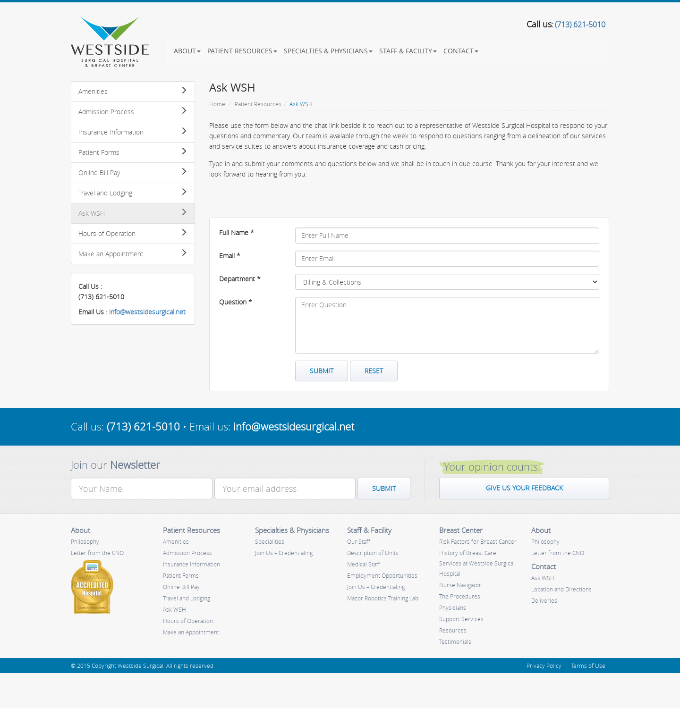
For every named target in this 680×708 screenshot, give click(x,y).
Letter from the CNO (97, 552)
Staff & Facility (408, 50)
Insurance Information (132, 131)
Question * (235, 301)
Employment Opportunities (382, 575)
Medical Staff (363, 564)
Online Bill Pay (132, 172)
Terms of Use (588, 665)
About (187, 50)
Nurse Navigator (460, 585)
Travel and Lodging (132, 192)
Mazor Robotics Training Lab (382, 598)
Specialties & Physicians (328, 50)
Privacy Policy (544, 665)
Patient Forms (132, 152)
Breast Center (461, 530)
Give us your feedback (524, 487)
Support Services (461, 619)
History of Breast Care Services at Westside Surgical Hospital (477, 563)
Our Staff (358, 541)
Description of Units (373, 552)
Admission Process (132, 111)
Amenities (132, 91)
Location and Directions (561, 589)
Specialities (269, 541)
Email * (229, 255)
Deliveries (544, 600)
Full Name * (236, 232)
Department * (240, 278)
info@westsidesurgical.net (147, 311)
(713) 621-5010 (143, 426)
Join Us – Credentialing (284, 552)
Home (217, 104)
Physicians (452, 607)
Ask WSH (132, 213)
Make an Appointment (132, 253)
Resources (453, 630)
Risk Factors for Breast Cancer (478, 541)
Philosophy (85, 541)
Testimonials (455, 641)
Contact (460, 50)
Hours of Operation (132, 233)
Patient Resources (242, 50)
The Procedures (459, 596)
